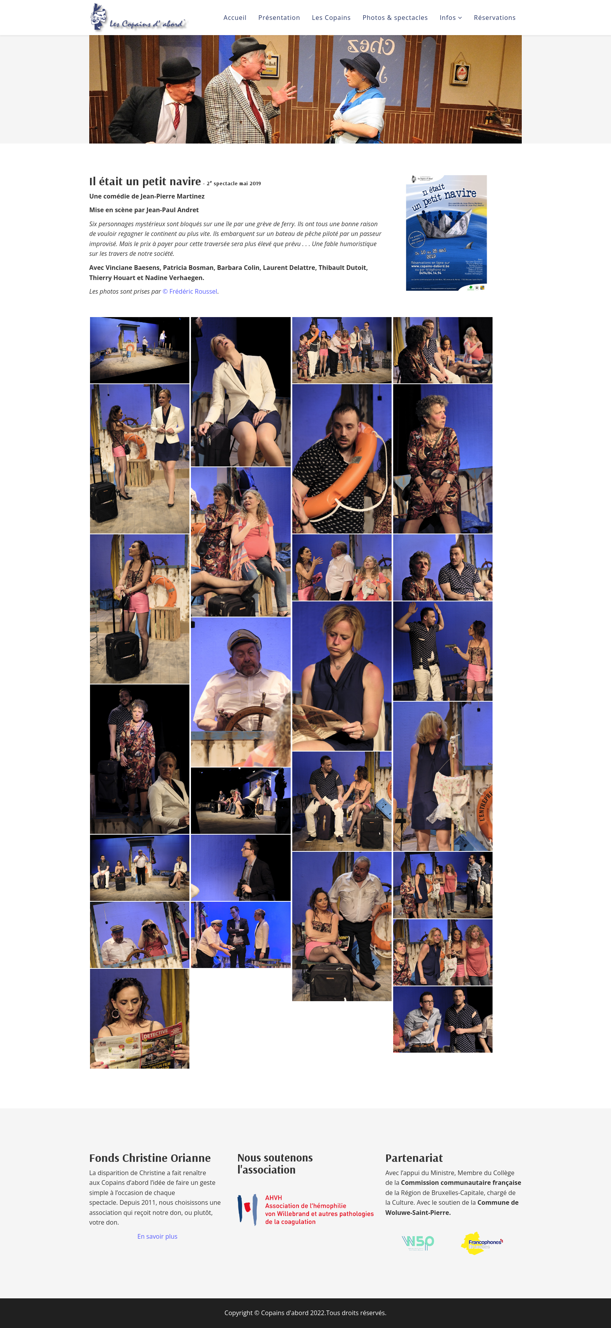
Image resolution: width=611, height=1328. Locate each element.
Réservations (495, 17)
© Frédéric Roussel (189, 291)
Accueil (235, 17)
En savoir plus (158, 1236)
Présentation (279, 17)
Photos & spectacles (395, 17)
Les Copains (331, 17)
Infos (448, 17)
